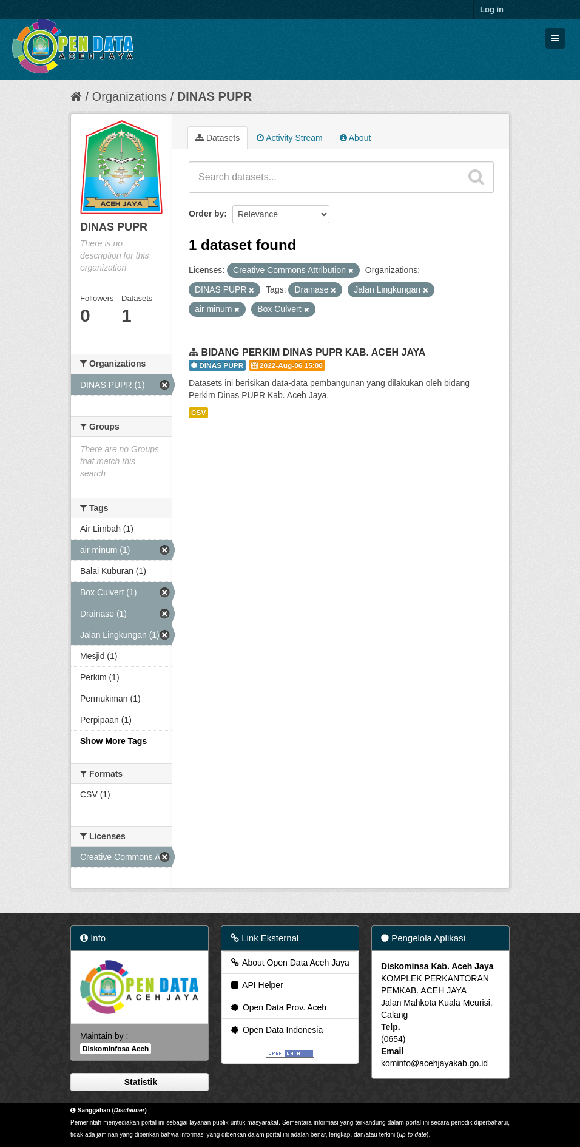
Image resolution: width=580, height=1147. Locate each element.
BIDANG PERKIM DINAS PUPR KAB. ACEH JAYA (313, 352)
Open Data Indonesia (276, 1030)
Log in (492, 9)
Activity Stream (289, 138)
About (355, 138)
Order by (206, 213)
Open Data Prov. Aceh (277, 1007)
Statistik (139, 1082)
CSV (198, 412)
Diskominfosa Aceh (116, 1048)
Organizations (129, 96)
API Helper (256, 985)
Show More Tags (113, 741)
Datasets (217, 138)
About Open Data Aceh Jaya (289, 962)
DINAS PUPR (214, 96)
